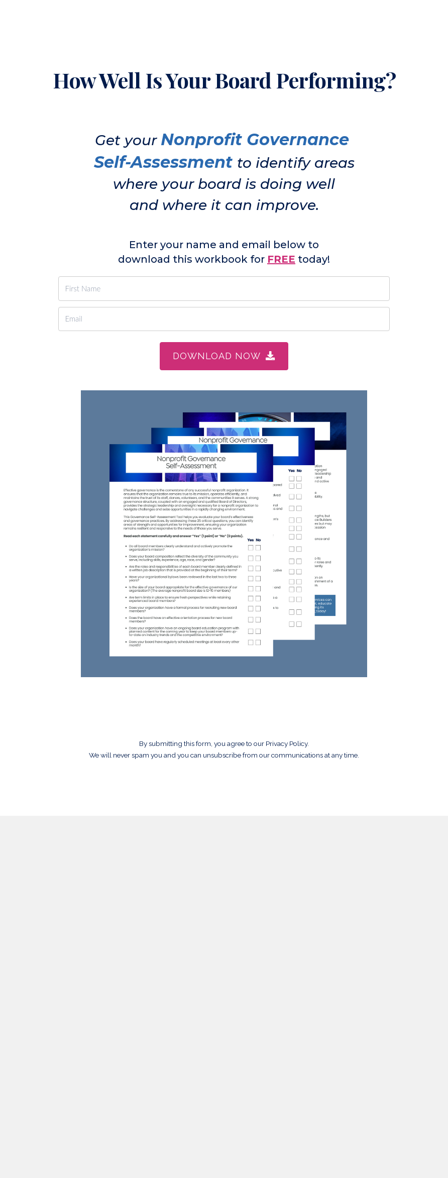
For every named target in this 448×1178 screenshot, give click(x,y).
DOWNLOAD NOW (224, 356)
